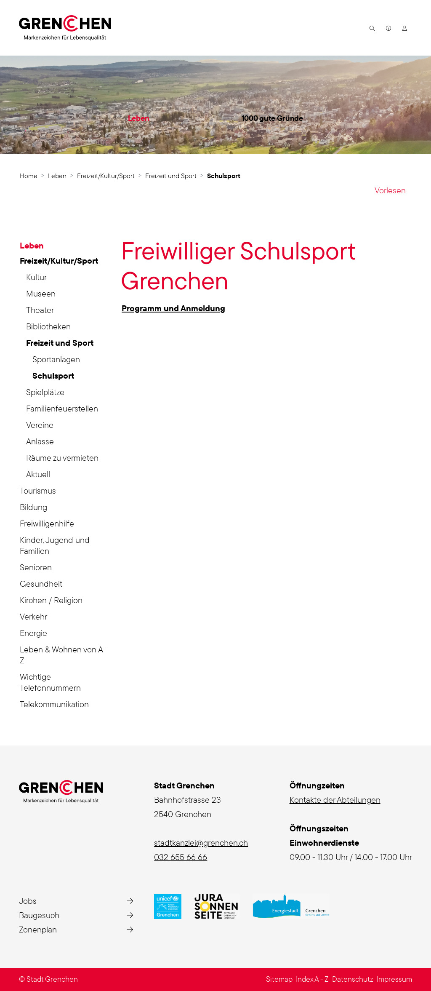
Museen (41, 293)
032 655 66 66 (180, 857)
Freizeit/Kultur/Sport (59, 260)
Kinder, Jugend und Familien (55, 545)
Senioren (36, 567)
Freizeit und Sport (59, 342)
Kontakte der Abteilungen (335, 799)
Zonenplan (38, 929)
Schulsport (57, 377)
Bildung (33, 507)
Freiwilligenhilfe (47, 523)
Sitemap (279, 979)
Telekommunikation (54, 704)
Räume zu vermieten (62, 457)
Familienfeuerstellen (62, 408)
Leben (138, 118)
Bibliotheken (48, 326)
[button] (371, 28)
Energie (33, 633)
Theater (40, 310)
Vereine (39, 424)
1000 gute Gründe (272, 118)
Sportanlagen (56, 359)
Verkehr (33, 616)
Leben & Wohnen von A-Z (63, 654)
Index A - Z (312, 979)
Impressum (394, 979)
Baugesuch (39, 915)
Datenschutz (352, 979)
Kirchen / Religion (51, 600)
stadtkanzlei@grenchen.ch (201, 842)
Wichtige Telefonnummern (50, 682)
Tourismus (38, 490)
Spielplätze (45, 392)
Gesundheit (41, 583)
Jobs (28, 900)
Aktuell (38, 474)
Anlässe (40, 441)
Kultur (36, 277)
